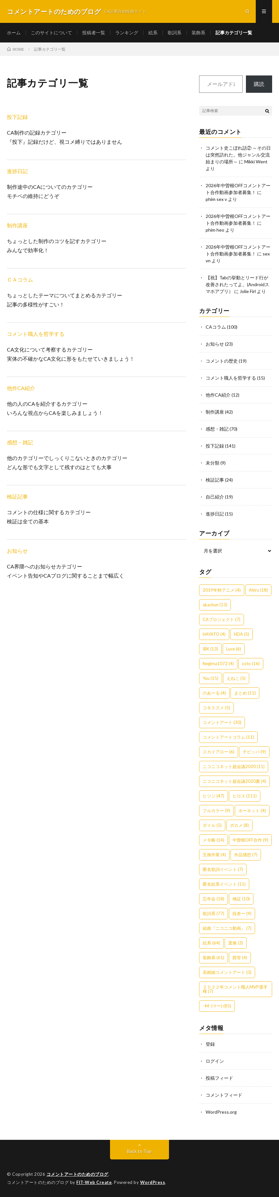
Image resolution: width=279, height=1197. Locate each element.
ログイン (215, 1061)
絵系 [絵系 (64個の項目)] (211, 942)
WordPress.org (221, 1112)
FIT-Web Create (94, 1182)
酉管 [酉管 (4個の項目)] (239, 957)
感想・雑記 (20, 442)
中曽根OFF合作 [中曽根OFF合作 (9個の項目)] (250, 840)
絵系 (153, 32)
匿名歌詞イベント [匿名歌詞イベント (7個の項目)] (223, 869)
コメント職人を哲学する (36, 334)
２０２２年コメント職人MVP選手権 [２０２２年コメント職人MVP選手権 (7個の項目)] (235, 989)
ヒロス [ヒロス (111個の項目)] (244, 795)
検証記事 (17, 496)
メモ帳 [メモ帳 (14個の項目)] (213, 840)
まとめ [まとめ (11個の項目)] (245, 693)
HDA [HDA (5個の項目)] (241, 634)
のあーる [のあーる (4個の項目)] (214, 693)
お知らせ (17, 551)
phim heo (215, 230)
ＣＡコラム (20, 279)
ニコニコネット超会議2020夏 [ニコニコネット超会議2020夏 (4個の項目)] (234, 781)
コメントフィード (224, 1095)
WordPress (152, 1182)
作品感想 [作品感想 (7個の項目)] (245, 854)
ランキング (126, 32)
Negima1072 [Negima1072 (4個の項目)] (218, 663)
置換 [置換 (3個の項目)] (235, 942)
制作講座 (17, 225)
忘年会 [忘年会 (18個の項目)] (213, 898)
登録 (210, 1044)
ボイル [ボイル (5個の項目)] (212, 825)
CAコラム (216, 327)
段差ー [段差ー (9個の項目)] (241, 913)
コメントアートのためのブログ (77, 1174)
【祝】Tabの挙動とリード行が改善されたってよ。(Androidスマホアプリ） (237, 284)
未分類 (212, 463)
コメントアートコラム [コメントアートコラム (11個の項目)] (228, 737)
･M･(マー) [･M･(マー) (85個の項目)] (217, 1005)
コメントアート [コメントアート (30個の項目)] (222, 722)
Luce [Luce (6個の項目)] (233, 648)
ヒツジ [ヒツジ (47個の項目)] (213, 795)
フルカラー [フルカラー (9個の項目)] (216, 810)
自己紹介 (215, 497)
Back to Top (139, 1151)
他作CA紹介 (21, 388)
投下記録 (17, 117)
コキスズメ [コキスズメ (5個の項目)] (216, 707)
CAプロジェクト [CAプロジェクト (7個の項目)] (221, 619)
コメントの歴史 (222, 361)
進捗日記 (17, 171)
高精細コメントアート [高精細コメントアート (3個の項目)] (227, 972)
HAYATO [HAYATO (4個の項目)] (214, 634)
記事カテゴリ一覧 (233, 32)
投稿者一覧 (93, 32)
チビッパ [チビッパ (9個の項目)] (254, 751)
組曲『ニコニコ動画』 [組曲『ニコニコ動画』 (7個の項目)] (227, 928)
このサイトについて (51, 32)
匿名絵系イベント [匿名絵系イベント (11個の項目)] (224, 884)
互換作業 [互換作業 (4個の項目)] (214, 854)
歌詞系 (174, 32)
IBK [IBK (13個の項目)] (210, 648)
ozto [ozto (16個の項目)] (251, 663)
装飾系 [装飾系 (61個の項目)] (213, 957)
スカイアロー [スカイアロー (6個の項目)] (218, 751)
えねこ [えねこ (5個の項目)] (236, 678)
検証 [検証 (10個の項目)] (241, 898)
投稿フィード (219, 1078)
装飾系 (198, 32)
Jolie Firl (248, 291)
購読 (259, 84)
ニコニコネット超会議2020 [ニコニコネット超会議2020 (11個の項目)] (234, 766)
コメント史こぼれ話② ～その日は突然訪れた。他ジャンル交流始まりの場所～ (238, 154)
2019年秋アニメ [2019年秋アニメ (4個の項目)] (222, 590)
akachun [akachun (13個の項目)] (215, 604)
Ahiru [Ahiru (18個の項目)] (258, 590)
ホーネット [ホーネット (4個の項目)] (252, 810)
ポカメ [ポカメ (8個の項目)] (239, 825)
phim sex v (216, 199)
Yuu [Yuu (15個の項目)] (210, 678)
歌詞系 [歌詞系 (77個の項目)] (213, 913)
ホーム (14, 32)
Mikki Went (256, 161)
